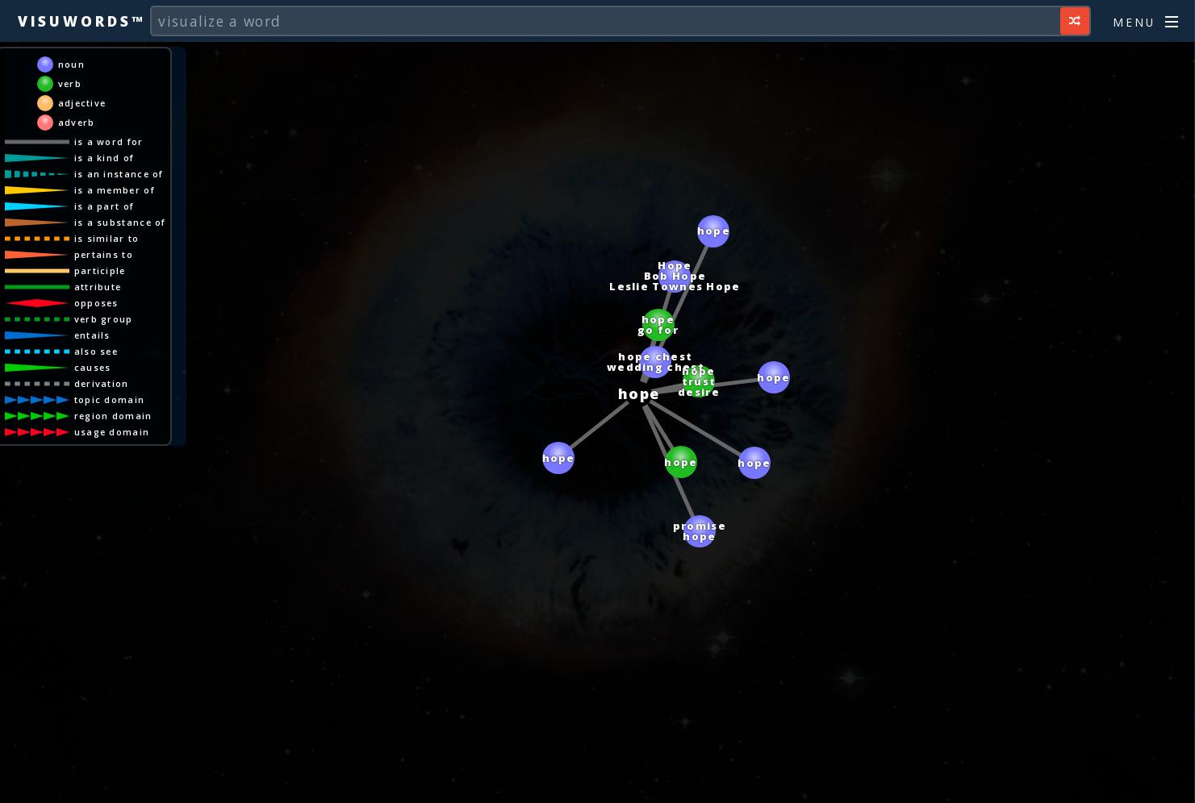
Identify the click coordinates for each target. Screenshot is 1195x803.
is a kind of (104, 158)
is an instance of (119, 174)
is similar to (107, 238)
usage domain (112, 432)
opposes (96, 303)
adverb (76, 122)
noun (71, 64)
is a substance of (120, 222)
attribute (98, 287)
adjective (82, 103)
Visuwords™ (81, 21)
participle (100, 270)
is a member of (114, 190)
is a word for (109, 141)
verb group (103, 319)
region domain (113, 416)
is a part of (104, 206)
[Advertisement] (598, 783)
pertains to (103, 254)
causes (92, 367)
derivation (101, 383)
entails (92, 335)
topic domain (109, 399)
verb (69, 83)
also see (96, 351)
